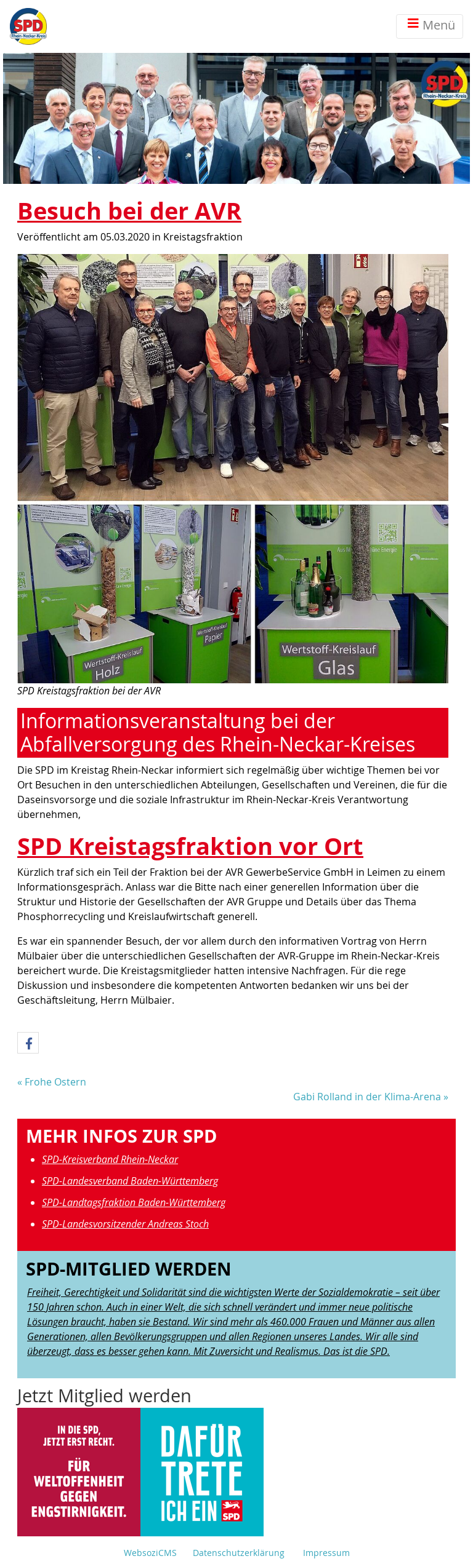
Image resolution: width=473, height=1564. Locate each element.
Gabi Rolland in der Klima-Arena (367, 1096)
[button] (28, 1043)
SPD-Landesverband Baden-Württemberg (130, 1181)
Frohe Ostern (55, 1082)
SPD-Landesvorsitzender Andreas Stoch (125, 1224)
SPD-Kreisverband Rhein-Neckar (110, 1159)
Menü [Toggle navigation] (429, 26)
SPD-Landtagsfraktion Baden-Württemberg (133, 1202)
